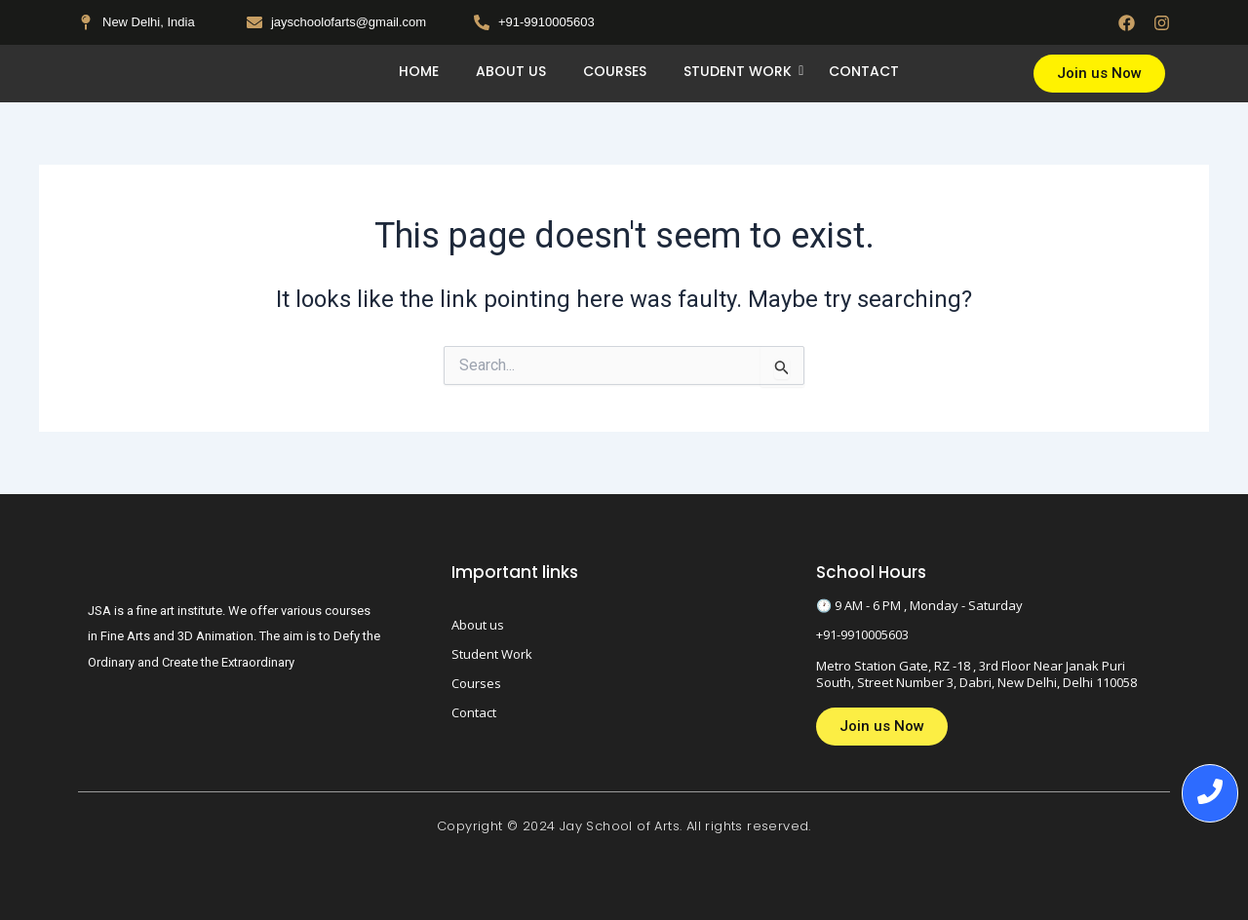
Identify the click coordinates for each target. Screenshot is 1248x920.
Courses (614, 71)
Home (419, 71)
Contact (864, 71)
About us (511, 71)
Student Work (741, 71)
